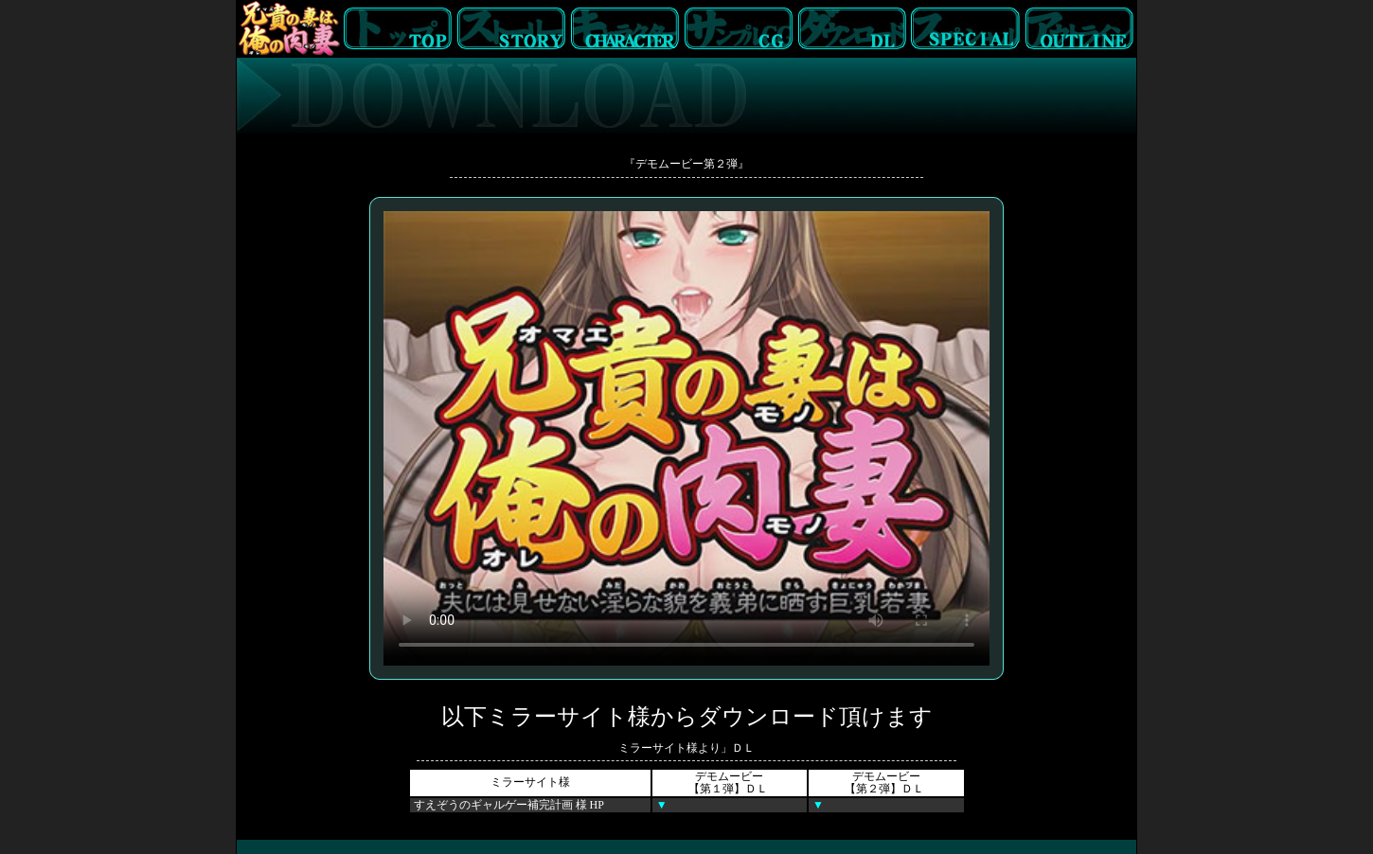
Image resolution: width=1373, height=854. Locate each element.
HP (597, 804)
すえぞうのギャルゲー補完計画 (495, 804)
